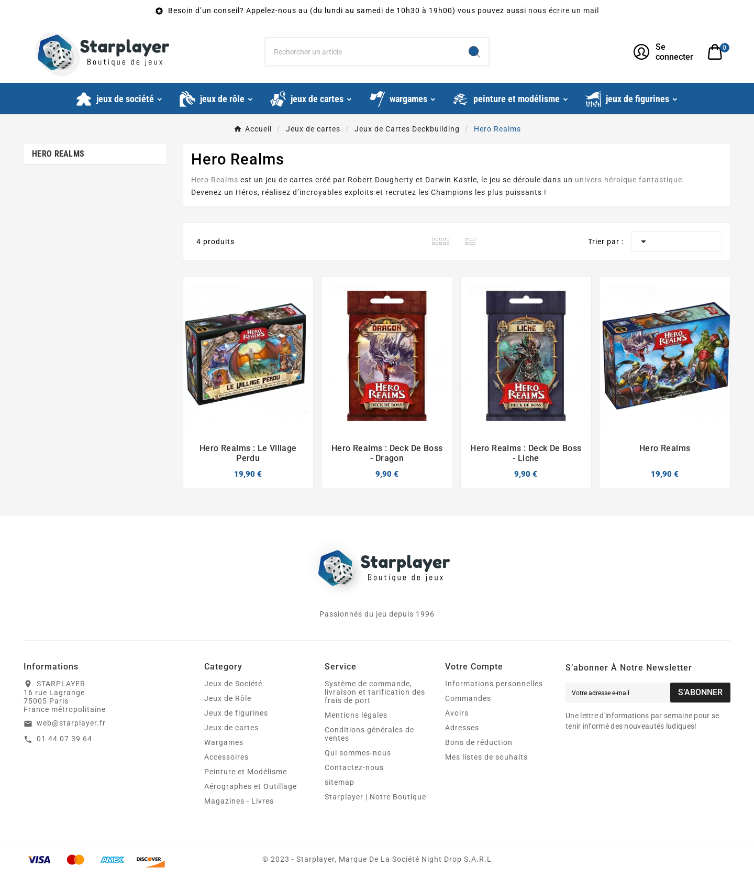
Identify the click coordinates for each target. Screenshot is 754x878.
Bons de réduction (479, 742)
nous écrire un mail (563, 10)
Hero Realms (58, 154)
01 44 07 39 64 (64, 738)
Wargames (223, 742)
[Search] (474, 52)
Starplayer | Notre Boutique (375, 797)
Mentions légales (356, 715)
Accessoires (226, 757)
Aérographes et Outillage (250, 786)
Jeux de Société (233, 683)
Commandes (468, 698)
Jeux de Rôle (227, 698)
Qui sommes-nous (358, 753)
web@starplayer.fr (71, 723)
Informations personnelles (494, 683)
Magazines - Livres (239, 801)
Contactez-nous (354, 767)
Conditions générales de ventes (369, 734)
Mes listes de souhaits (486, 757)
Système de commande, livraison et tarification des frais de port (375, 692)
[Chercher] (362, 51)
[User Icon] (664, 52)
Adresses (462, 727)
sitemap (339, 782)
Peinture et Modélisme (245, 771)
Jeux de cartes (231, 727)
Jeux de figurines (236, 713)
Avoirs (457, 713)
